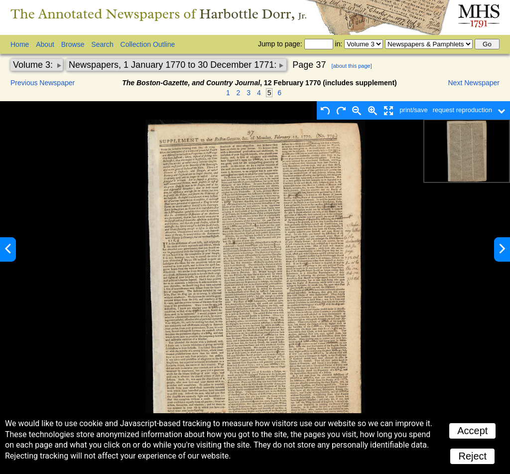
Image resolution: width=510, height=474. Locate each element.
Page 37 (309, 65)
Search (102, 44)
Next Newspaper (474, 83)
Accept (472, 430)
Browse (73, 44)
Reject (472, 456)
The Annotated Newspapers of (158, 13)
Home (19, 44)
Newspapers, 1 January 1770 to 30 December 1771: (174, 65)
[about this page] (351, 66)
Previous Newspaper (42, 83)
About (45, 44)
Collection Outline (148, 44)
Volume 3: (34, 65)
